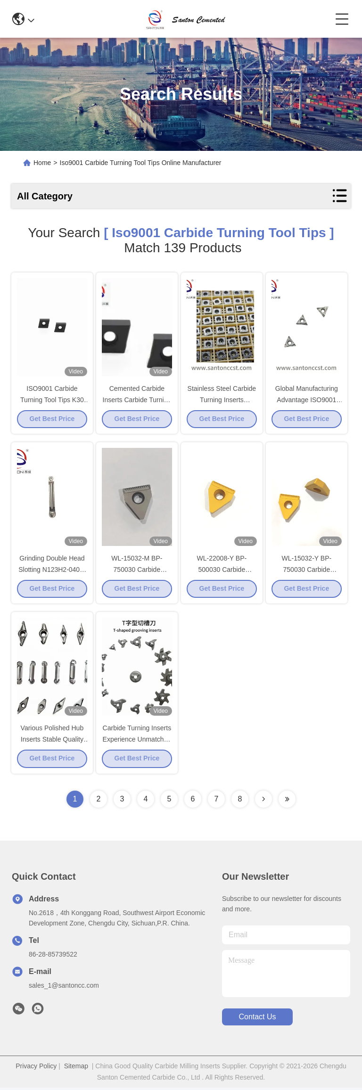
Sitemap (76, 1068)
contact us (257, 1020)
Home (42, 162)
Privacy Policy (36, 1068)
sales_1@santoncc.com (64, 987)
